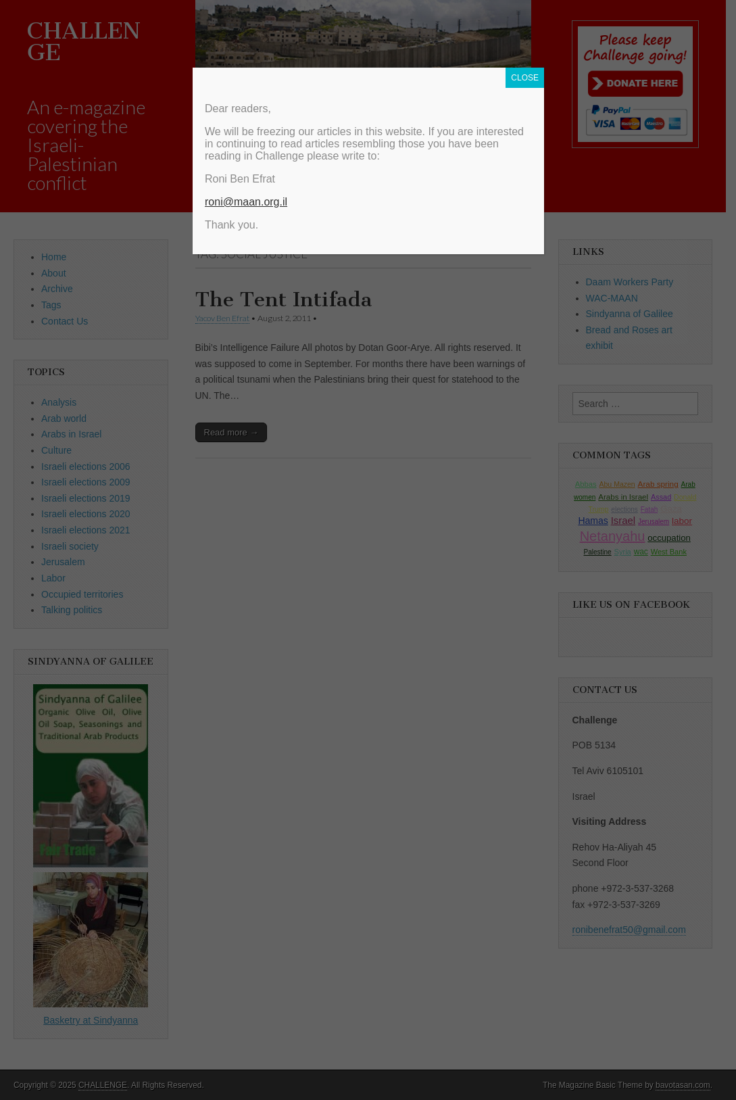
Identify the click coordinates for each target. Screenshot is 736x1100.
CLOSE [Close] (525, 77)
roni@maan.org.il (246, 202)
